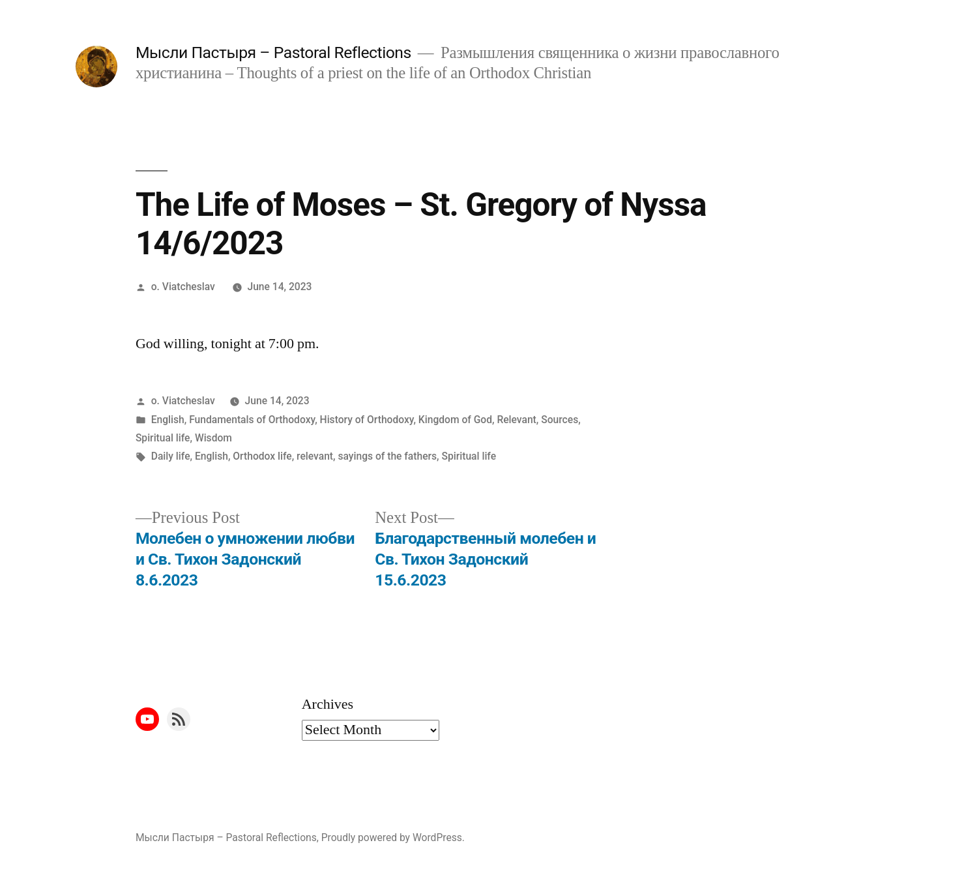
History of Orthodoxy (367, 419)
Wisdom (213, 438)
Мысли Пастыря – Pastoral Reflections (273, 52)
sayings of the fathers (387, 456)
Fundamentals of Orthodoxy (252, 419)
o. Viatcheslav (183, 286)
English (167, 419)
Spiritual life (163, 438)
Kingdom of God (455, 419)
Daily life (170, 456)
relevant (315, 456)
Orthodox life (262, 456)
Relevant (516, 419)
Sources (559, 419)
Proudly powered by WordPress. (393, 837)
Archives (327, 704)
